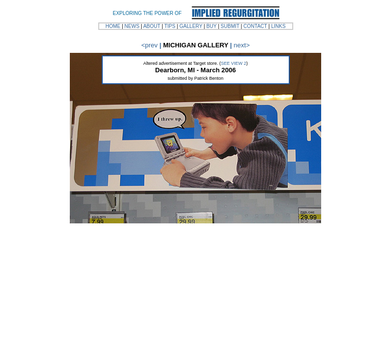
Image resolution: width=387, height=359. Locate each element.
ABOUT (151, 26)
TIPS (169, 26)
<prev (149, 45)
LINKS (278, 26)
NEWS (132, 26)
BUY (211, 26)
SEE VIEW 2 (233, 63)
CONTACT (255, 26)
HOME (112, 26)
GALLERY (191, 26)
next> (242, 45)
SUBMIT (229, 26)
